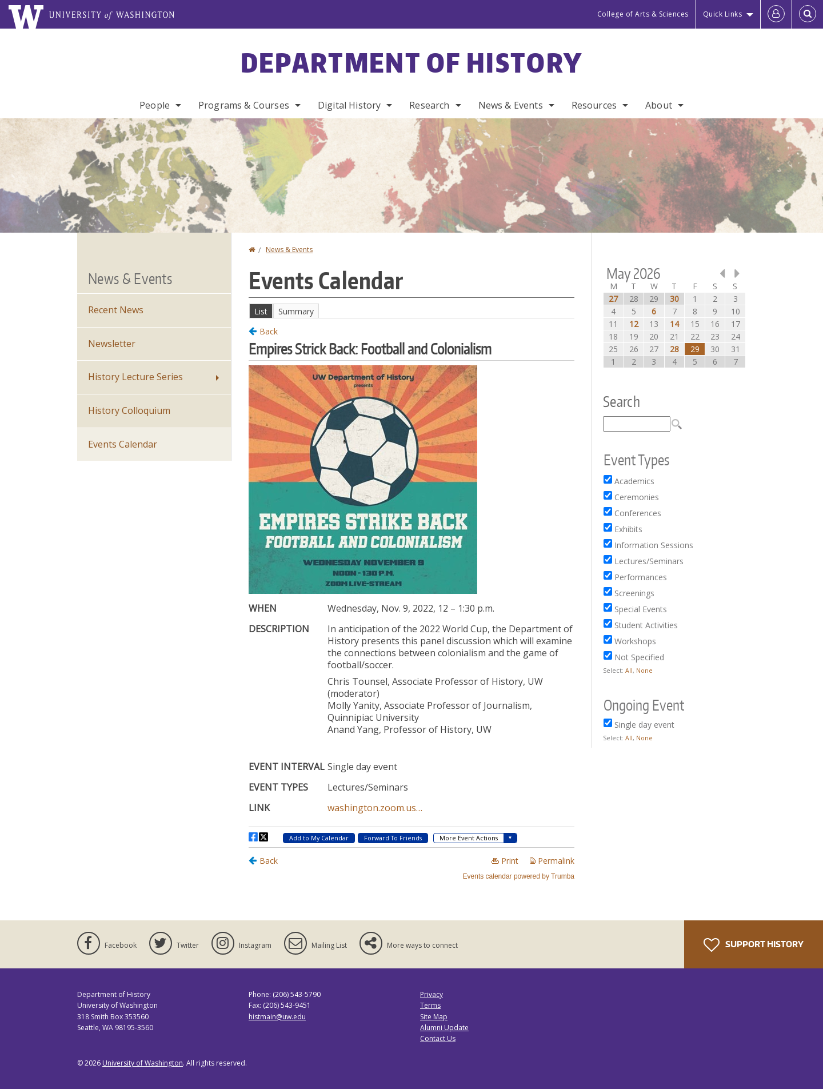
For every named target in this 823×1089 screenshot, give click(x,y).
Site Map (434, 1017)
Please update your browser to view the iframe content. (411, 310)
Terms (430, 1005)
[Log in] (776, 14)
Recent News (115, 310)
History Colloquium (129, 410)
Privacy (431, 994)
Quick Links (722, 14)
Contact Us (438, 1038)
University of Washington (142, 1063)
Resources (594, 105)
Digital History (349, 105)
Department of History (411, 62)
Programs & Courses (243, 105)
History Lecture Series (135, 376)
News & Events (510, 105)
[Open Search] (807, 14)
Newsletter (111, 343)
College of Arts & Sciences (643, 14)
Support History (754, 945)
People (154, 105)
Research (429, 105)
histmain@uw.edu (277, 1017)
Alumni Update (444, 1027)
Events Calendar (122, 444)
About (658, 105)
